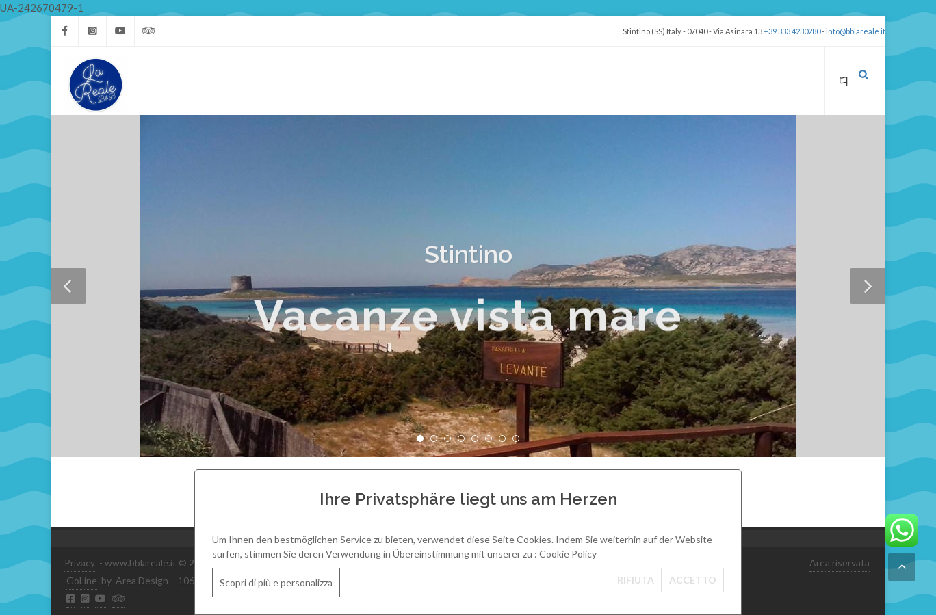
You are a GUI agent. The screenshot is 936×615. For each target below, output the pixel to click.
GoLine (81, 580)
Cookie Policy (568, 554)
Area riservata (839, 562)
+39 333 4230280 (792, 31)
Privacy (79, 562)
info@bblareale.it (855, 31)
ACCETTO (692, 580)
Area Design (142, 580)
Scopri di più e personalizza (276, 582)
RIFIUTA (635, 580)
